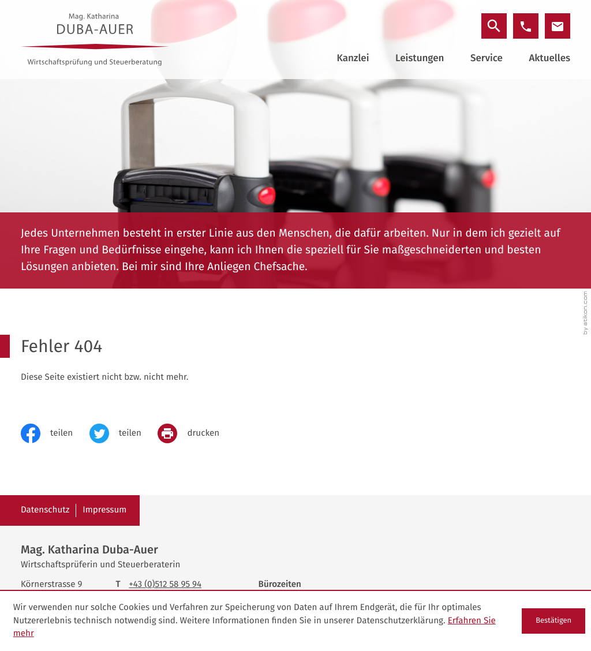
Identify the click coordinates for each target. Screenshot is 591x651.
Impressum (104, 510)
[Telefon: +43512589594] (165, 585)
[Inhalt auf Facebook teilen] (55, 433)
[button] (525, 26)
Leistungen (419, 58)
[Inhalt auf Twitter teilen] (123, 433)
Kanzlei (352, 58)
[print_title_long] (196, 433)
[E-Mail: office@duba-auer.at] (557, 26)
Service (486, 58)
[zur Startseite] (95, 39)
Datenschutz (45, 510)
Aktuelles (549, 58)
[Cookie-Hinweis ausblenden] (553, 621)
